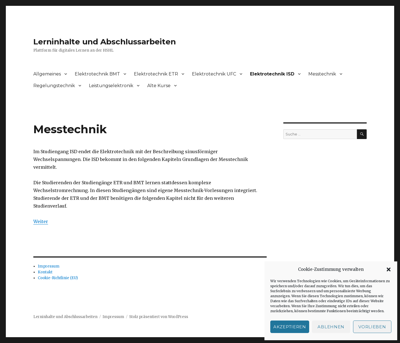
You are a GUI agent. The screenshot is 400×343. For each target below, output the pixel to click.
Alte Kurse (159, 85)
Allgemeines (47, 74)
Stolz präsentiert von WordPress (158, 316)
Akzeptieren (289, 326)
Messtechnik (322, 74)
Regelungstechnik (54, 85)
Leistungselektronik (111, 85)
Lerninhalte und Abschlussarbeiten (104, 41)
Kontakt (45, 272)
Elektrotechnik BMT (97, 74)
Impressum (48, 266)
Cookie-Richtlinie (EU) (58, 278)
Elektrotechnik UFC (214, 74)
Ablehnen (331, 326)
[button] (388, 269)
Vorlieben (372, 326)
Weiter (40, 221)
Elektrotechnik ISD (272, 74)
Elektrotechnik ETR (156, 74)
